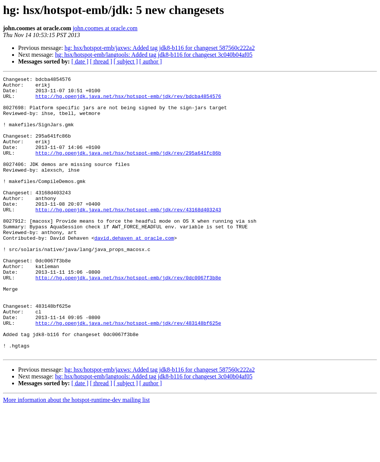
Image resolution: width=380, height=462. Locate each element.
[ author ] (150, 61)
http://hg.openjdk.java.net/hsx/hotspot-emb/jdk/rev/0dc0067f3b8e (128, 318)
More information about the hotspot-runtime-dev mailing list (76, 455)
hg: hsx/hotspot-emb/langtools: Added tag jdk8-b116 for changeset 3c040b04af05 (153, 54)
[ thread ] (101, 61)
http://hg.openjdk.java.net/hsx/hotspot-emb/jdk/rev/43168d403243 (128, 236)
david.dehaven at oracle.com (134, 270)
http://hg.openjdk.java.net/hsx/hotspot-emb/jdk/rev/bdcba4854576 (128, 100)
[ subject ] (126, 61)
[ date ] (79, 61)
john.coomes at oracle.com (105, 28)
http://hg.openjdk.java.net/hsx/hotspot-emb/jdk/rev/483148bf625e (128, 372)
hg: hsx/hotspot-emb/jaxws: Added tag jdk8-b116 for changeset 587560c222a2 (160, 48)
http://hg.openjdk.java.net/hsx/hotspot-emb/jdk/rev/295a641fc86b (128, 168)
